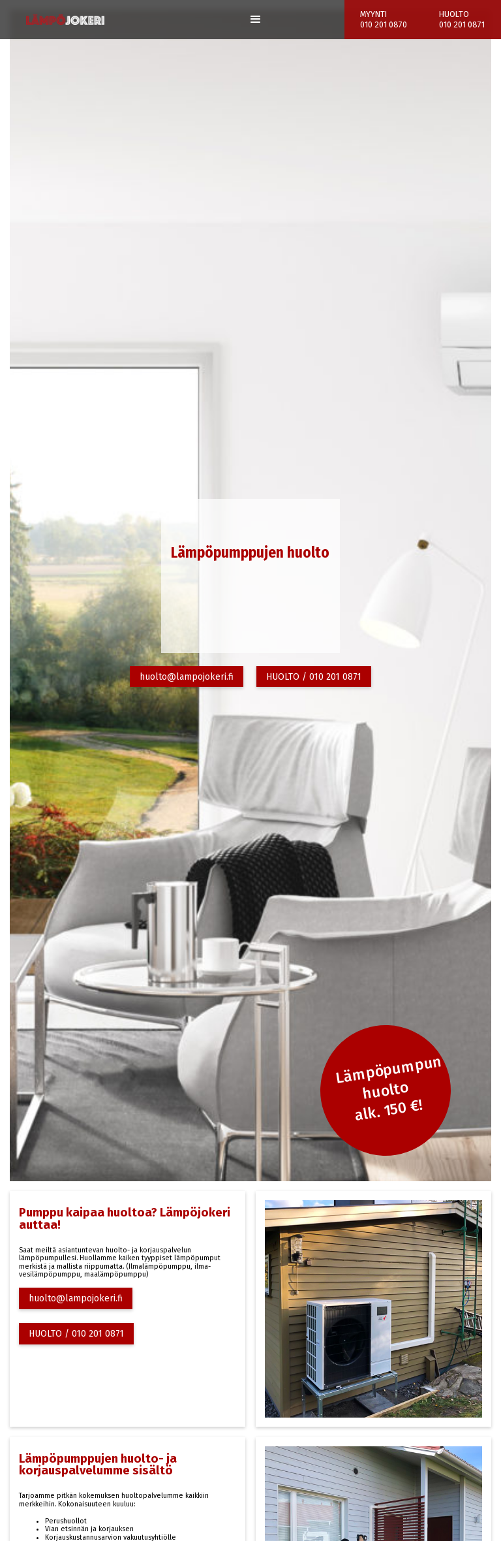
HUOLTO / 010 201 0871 (313, 676)
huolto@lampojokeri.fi (187, 676)
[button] (255, 19)
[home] (65, 20)
